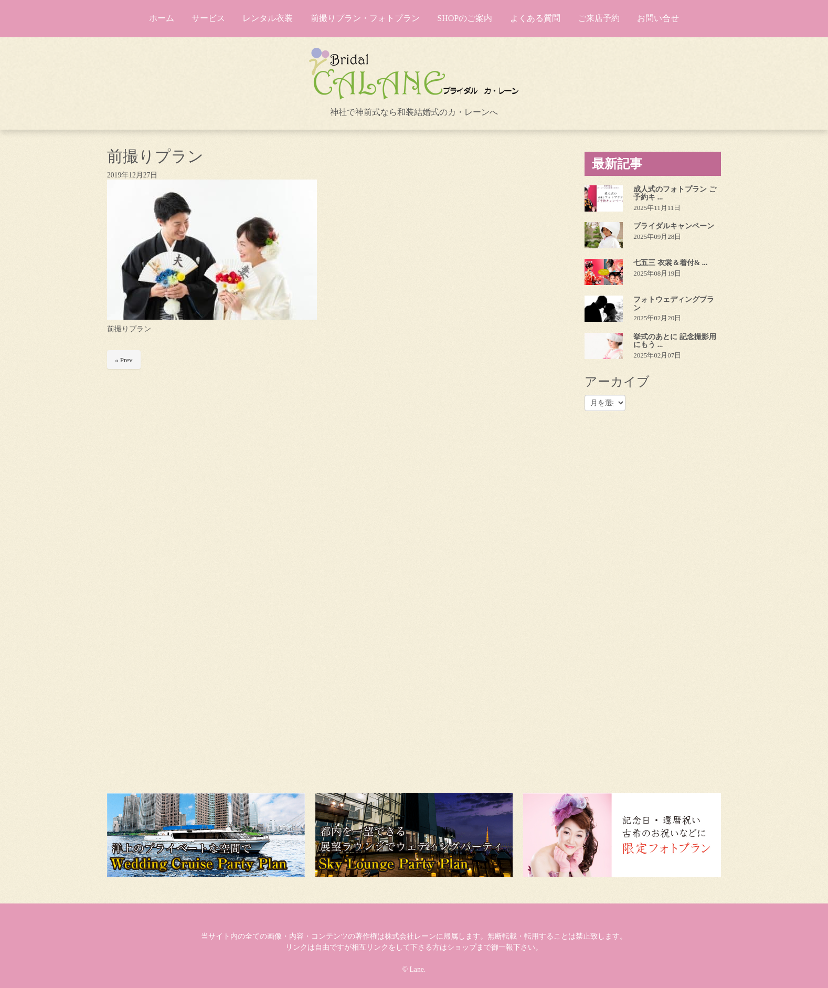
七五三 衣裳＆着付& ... (670, 263)
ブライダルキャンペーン (673, 226)
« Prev (124, 360)
